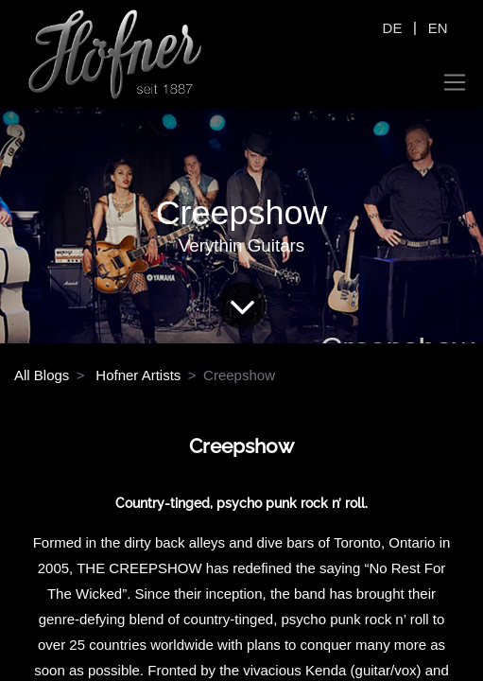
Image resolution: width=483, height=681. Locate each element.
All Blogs (41, 375)
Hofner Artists (138, 375)
